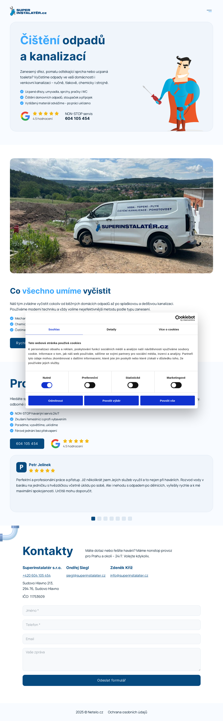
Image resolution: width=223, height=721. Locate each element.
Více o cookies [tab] (169, 329)
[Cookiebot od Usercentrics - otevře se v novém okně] (178, 318)
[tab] (93, 519)
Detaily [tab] (111, 329)
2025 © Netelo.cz (89, 712)
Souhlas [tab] (54, 329)
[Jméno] (112, 610)
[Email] (112, 639)
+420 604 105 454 (37, 575)
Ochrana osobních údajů (127, 712)
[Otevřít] (209, 11)
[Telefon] (112, 625)
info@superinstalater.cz (129, 575)
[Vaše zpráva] (112, 659)
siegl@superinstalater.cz (86, 575)
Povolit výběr (111, 400)
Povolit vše (167, 400)
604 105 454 (27, 444)
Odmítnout (55, 400)
